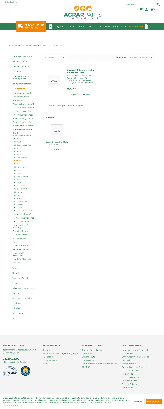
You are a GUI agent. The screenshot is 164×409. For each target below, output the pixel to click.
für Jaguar (18, 161)
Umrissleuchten (21, 245)
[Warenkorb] (155, 9)
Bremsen (16, 268)
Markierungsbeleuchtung (25, 111)
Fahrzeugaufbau (20, 61)
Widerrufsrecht (50, 360)
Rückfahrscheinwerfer (24, 107)
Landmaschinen (21, 96)
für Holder (18, 192)
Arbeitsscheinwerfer (23, 129)
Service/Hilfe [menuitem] (11, 2)
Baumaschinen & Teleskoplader (20, 77)
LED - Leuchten (21, 221)
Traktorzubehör (129, 381)
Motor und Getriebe (22, 298)
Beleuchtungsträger (23, 122)
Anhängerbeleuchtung (24, 126)
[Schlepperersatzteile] (115, 26)
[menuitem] (143, 5)
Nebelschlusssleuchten (25, 104)
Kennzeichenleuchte (23, 218)
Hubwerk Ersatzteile (22, 56)
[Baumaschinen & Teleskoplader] (85, 26)
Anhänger (18, 100)
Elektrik (16, 273)
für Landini (18, 208)
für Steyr (17, 183)
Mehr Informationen (13, 405)
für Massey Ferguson (22, 176)
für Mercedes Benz (21, 167)
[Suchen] (158, 4)
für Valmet (18, 148)
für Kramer (18, 198)
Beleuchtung (18, 89)
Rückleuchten (20, 235)
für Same (17, 173)
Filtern (49, 57)
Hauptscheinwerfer (23, 214)
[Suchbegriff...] (143, 4)
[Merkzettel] (141, 9)
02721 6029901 (32, 28)
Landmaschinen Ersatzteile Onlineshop (135, 358)
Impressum (88, 360)
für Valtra (17, 151)
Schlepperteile (129, 364)
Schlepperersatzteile (22, 84)
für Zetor (17, 139)
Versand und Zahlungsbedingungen (60, 353)
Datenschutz (88, 357)
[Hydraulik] (61, 26)
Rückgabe (47, 357)
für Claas (17, 195)
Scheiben (16, 308)
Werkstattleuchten (22, 259)
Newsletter (87, 353)
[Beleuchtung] (136, 26)
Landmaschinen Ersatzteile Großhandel (135, 352)
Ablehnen (138, 401)
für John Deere (19, 186)
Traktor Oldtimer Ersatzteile (135, 367)
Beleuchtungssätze (23, 118)
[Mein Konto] (146, 9)
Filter (14, 283)
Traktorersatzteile (130, 370)
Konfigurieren (153, 401)
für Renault (18, 205)
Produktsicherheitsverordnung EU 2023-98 (99, 365)
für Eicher (18, 154)
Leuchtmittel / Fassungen (20, 226)
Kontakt (46, 350)
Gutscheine (17, 313)
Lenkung (16, 293)
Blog (14, 318)
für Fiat (17, 170)
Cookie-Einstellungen (93, 350)
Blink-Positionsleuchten (22, 134)
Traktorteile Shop (130, 377)
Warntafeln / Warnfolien (19, 254)
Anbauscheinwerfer (23, 93)
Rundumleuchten (22, 231)
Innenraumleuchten (23, 115)
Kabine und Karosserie (23, 288)
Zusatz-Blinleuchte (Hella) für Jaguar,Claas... (81, 71)
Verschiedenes (20, 249)
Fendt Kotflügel (20, 278)
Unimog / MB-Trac (21, 66)
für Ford (17, 179)
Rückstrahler (19, 238)
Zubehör (17, 262)
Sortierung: (121, 57)
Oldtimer (16, 303)
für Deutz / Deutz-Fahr (22, 145)
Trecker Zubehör (130, 384)
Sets (15, 242)
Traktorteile (127, 374)
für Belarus (18, 164)
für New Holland (20, 158)
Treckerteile (127, 387)
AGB (44, 364)
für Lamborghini (20, 201)
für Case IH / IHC (20, 189)
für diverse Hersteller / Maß (24, 211)
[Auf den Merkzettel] (88, 94)
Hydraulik (16, 71)
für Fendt (17, 142)
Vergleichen (73, 94)
